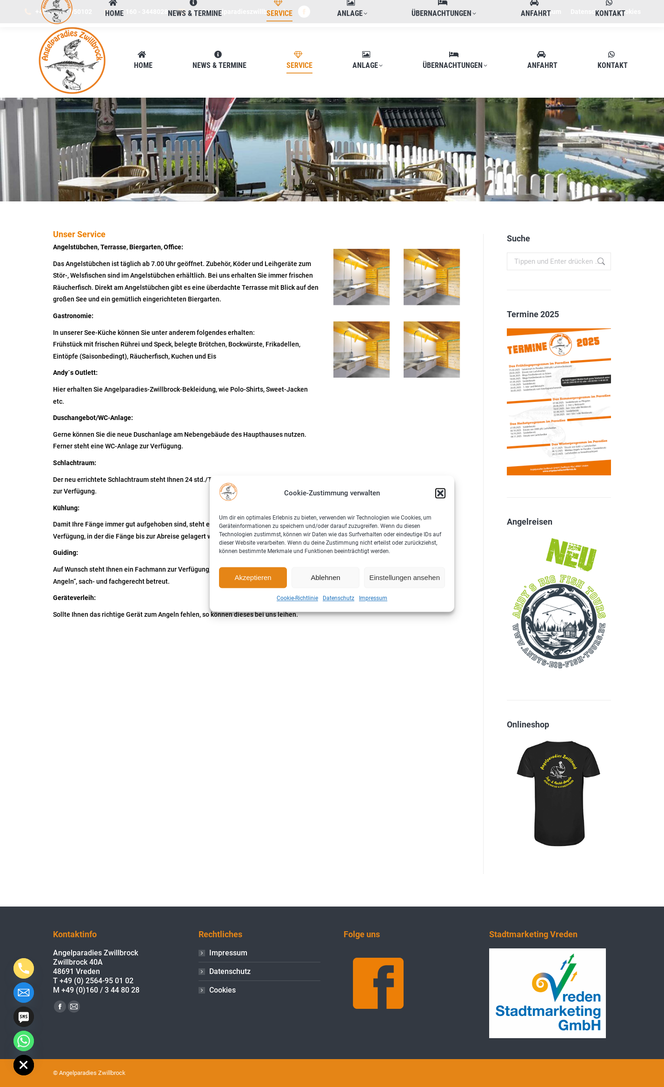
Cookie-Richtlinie (297, 598)
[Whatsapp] (23, 1041)
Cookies (222, 990)
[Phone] (23, 968)
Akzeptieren (252, 577)
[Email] (23, 992)
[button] (440, 493)
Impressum (373, 598)
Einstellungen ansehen (404, 577)
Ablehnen (325, 577)
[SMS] (23, 1017)
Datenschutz (338, 598)
